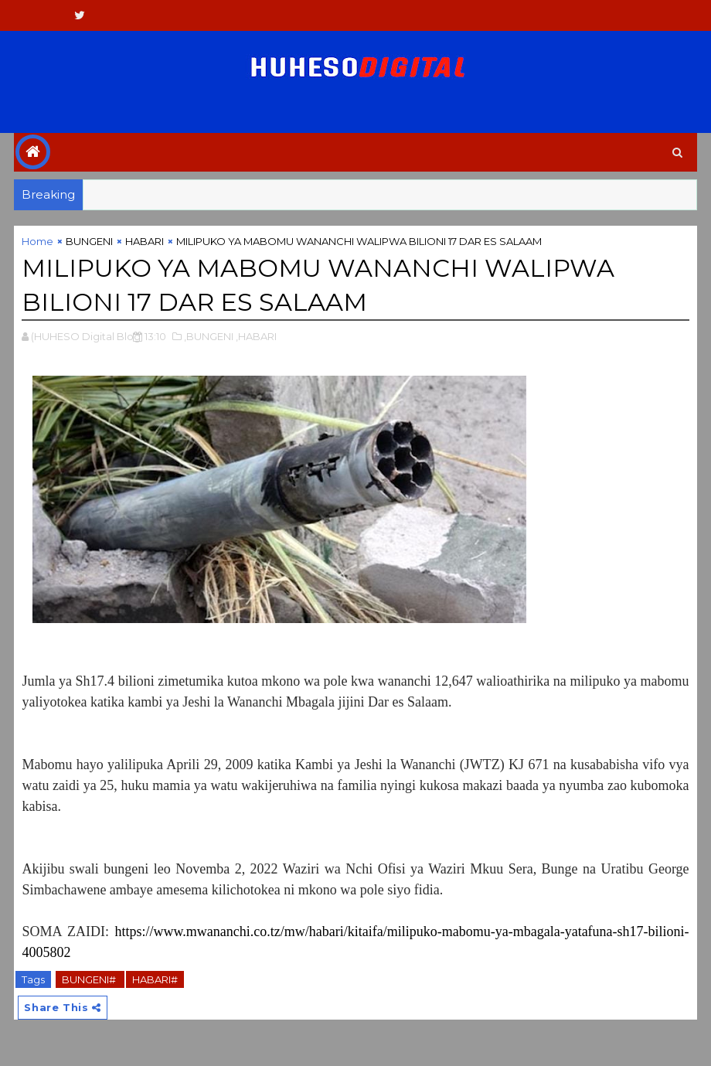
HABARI (144, 241)
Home (37, 241)
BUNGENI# (90, 979)
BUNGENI (89, 241)
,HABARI (256, 336)
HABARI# (155, 979)
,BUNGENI (208, 336)
